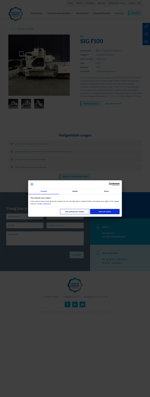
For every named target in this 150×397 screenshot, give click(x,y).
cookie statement (44, 204)
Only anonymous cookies (74, 212)
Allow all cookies (105, 212)
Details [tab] (75, 191)
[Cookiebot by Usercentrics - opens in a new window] (110, 184)
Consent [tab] (44, 191)
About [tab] (106, 191)
